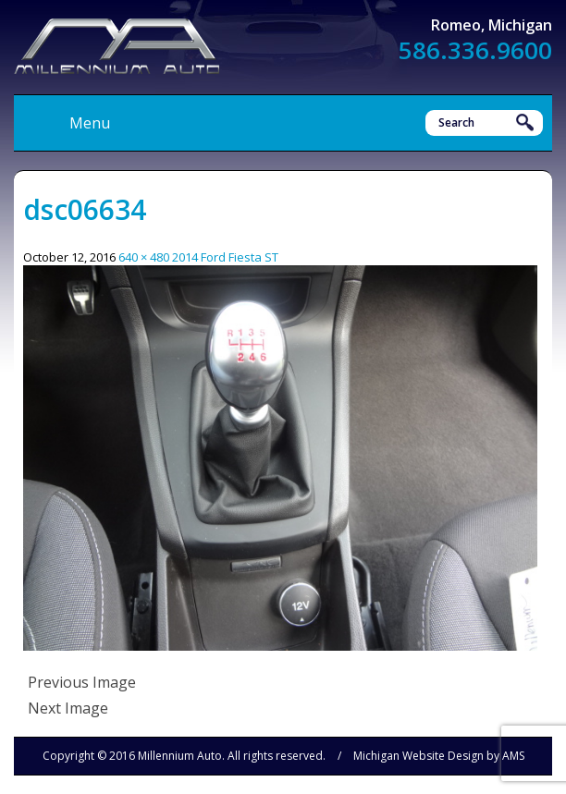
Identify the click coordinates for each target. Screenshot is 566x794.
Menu (89, 123)
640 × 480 (143, 257)
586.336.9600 (475, 50)
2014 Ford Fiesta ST (225, 257)
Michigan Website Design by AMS (438, 755)
